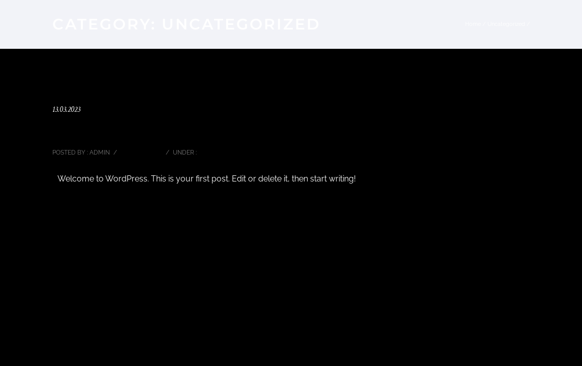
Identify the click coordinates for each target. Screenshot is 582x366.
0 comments (140, 152)
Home (473, 24)
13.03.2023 (66, 109)
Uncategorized (506, 24)
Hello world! (82, 130)
